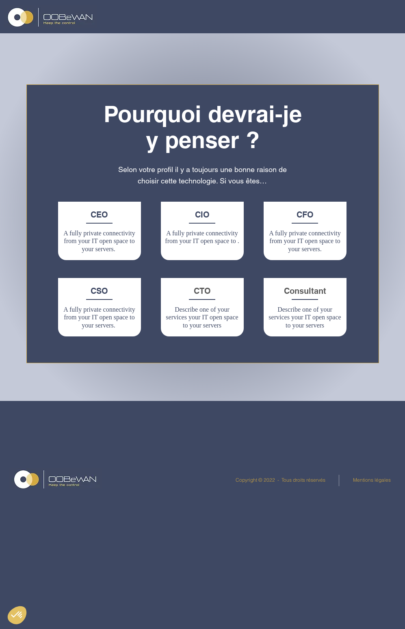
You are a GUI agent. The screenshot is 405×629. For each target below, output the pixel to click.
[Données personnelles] (155, 464)
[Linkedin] (48, 449)
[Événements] (253, 508)
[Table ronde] (253, 450)
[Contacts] (155, 508)
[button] (193, 16)
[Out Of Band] (253, 493)
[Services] (48, 522)
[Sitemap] (48, 537)
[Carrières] (253, 566)
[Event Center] (48, 478)
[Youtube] (48, 493)
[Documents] (48, 464)
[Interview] (253, 464)
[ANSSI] (253, 523)
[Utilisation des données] (155, 478)
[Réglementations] (48, 508)
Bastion (354, 463)
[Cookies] (155, 493)
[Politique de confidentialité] (155, 449)
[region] (99, 233)
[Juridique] (253, 537)
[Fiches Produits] (253, 479)
